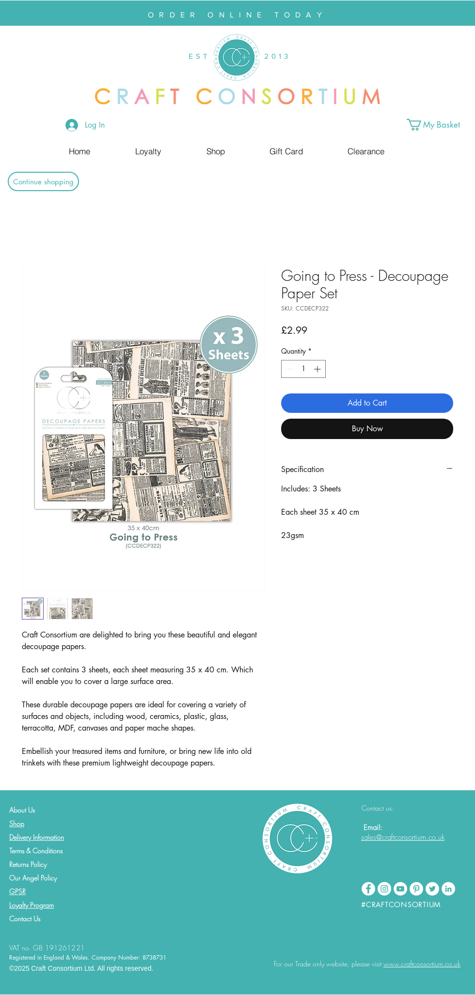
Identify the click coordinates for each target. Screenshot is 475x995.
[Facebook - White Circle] (368, 889)
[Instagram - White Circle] (384, 889)
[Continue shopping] (43, 181)
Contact (20, 918)
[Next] (420, 13)
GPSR (17, 891)
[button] (441, 124)
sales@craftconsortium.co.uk (402, 837)
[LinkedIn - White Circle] (448, 889)
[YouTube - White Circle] (400, 889)
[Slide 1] (233, 1)
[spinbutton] (303, 368)
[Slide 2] (241, 1)
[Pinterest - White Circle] (416, 889)
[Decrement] (289, 368)
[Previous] (54, 13)
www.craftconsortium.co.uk (421, 963)
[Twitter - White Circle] (432, 889)
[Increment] (318, 368)
